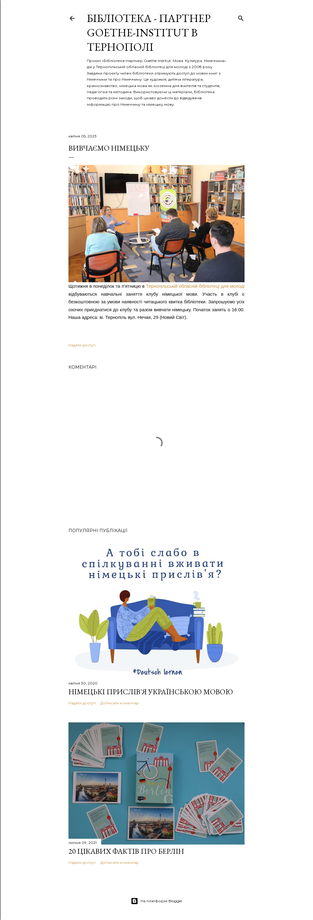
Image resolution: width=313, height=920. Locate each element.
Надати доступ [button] (82, 345)
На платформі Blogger (156, 901)
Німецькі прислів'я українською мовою (150, 691)
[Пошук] (241, 17)
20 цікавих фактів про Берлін (126, 851)
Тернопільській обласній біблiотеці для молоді (195, 286)
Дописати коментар (119, 703)
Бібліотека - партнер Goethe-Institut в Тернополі (149, 32)
